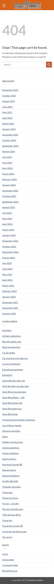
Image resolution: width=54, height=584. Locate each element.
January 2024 (9, 185)
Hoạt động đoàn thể (12, 403)
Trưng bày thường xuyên (14, 531)
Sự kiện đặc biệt (10, 481)
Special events (9, 470)
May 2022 (7, 274)
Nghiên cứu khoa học (12, 442)
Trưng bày (7, 520)
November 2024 (10, 134)
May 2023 (7, 218)
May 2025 (7, 112)
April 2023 (7, 224)
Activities (6, 330)
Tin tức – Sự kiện (10, 503)
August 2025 (8, 101)
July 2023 (7, 213)
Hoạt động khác (10, 414)
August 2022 (8, 257)
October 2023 (9, 196)
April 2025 (7, 118)
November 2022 (10, 240)
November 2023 (10, 190)
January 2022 (9, 296)
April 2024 (7, 168)
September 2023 (10, 201)
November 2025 (10, 90)
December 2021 (10, 302)
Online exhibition (10, 447)
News (5, 436)
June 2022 (7, 268)
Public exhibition (10, 453)
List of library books (12, 425)
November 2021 (10, 307)
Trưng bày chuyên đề (12, 525)
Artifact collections (11, 336)
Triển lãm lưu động (11, 514)
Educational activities (12, 369)
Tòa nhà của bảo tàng (12, 509)
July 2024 (7, 157)
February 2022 (9, 291)
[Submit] (49, 64)
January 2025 (9, 129)
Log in (5, 554)
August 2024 (8, 151)
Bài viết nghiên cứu (11, 341)
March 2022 (8, 285)
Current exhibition (11, 364)
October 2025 (9, 95)
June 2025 (7, 106)
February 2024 (9, 179)
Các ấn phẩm (8, 352)
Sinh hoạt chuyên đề (12, 464)
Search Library (9, 458)
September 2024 (10, 145)
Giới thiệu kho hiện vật (13, 380)
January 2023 (9, 235)
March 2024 (8, 173)
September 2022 (10, 252)
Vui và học (7, 537)
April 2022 (7, 280)
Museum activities (11, 431)
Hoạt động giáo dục (12, 408)
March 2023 (8, 229)
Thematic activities (11, 486)
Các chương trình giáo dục (15, 358)
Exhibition (7, 375)
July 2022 (7, 263)
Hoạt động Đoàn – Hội (13, 397)
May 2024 (7, 162)
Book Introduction (11, 347)
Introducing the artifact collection (18, 419)
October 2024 (9, 140)
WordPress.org (9, 570)
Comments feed (10, 565)
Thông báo (7, 492)
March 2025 (8, 123)
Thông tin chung (10, 498)
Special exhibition (11, 475)
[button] (4, 5)
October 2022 (9, 246)
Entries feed (8, 559)
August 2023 (8, 207)
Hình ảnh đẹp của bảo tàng (15, 386)
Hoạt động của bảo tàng (14, 391)
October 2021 (9, 313)
